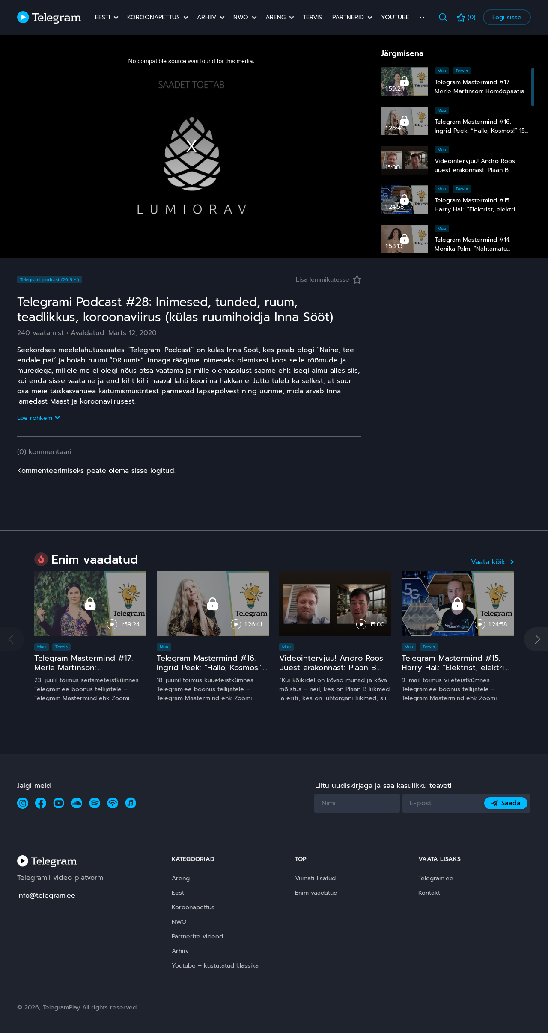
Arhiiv (206, 17)
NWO (240, 17)
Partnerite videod (197, 936)
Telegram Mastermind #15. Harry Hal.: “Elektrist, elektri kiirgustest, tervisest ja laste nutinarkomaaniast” (455, 672)
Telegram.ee (435, 878)
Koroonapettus (153, 17)
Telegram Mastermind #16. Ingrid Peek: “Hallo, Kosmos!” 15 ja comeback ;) (480, 130)
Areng (275, 17)
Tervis (312, 17)
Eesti (102, 17)
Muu (442, 71)
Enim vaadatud (316, 892)
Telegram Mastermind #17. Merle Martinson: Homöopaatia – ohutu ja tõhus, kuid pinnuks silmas (84, 672)
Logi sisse (506, 17)
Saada (506, 803)
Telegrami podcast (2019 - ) (49, 279)
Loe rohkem (38, 417)
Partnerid (348, 17)
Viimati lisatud (315, 878)
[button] (536, 639)
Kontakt (429, 892)
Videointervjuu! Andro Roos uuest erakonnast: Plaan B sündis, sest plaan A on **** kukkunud (332, 672)
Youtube (395, 17)
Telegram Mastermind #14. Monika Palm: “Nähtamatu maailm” (473, 248)
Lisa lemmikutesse (328, 279)
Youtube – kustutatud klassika (215, 965)
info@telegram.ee (46, 896)
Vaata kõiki (492, 562)
